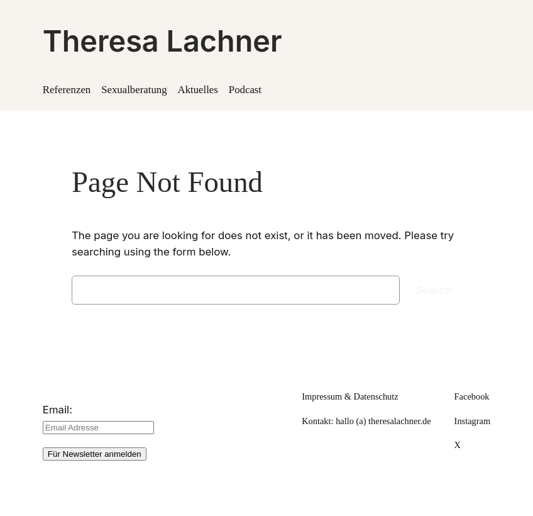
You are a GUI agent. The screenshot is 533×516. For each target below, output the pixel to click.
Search (433, 290)
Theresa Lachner (162, 41)
